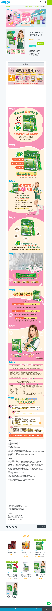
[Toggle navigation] (49, 2)
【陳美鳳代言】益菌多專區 (33, 6)
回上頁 (8, 6)
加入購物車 (41, 43)
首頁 (26, 6)
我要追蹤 (32, 46)
